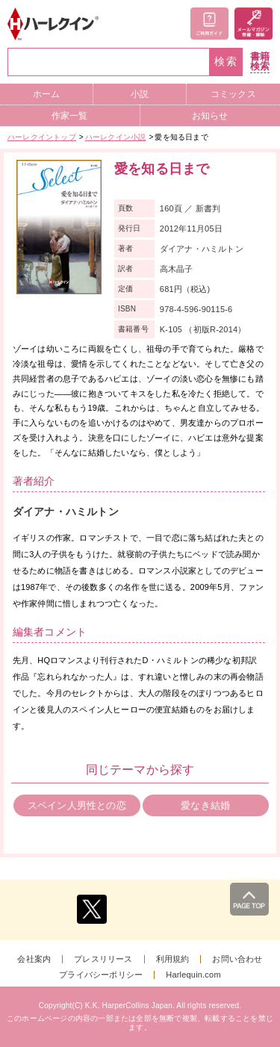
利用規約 (173, 959)
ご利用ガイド (209, 23)
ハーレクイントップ (41, 137)
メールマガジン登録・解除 (253, 23)
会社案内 (34, 959)
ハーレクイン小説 (115, 137)
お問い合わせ (237, 959)
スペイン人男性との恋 (77, 805)
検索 (226, 61)
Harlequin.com (193, 975)
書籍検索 (260, 62)
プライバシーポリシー (101, 975)
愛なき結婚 (205, 805)
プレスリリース (103, 959)
